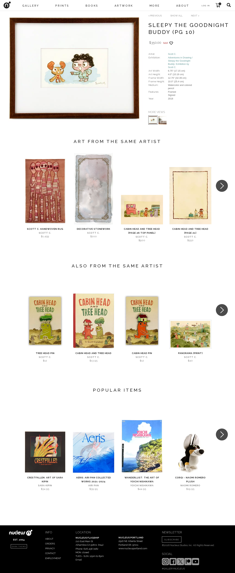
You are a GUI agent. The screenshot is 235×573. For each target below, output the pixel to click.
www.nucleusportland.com (132, 548)
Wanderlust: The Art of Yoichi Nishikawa (142, 479)
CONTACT (50, 553)
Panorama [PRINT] (190, 353)
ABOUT (49, 538)
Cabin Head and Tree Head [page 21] (190, 231)
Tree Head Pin (45, 353)
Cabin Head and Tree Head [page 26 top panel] (142, 231)
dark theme (19, 546)
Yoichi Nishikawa (142, 485)
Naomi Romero (190, 485)
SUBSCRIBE (171, 539)
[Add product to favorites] (171, 43)
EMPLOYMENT (53, 558)
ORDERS (50, 543)
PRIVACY (50, 548)
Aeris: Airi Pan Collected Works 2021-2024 (93, 479)
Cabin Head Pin (142, 353)
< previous (155, 15)
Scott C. (172, 54)
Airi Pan (93, 485)
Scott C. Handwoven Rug (45, 229)
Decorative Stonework (93, 229)
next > (195, 15)
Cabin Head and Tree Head (93, 353)
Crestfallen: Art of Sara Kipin (45, 479)
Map (101, 545)
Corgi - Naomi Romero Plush (190, 479)
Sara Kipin (45, 485)
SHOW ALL (176, 15)
